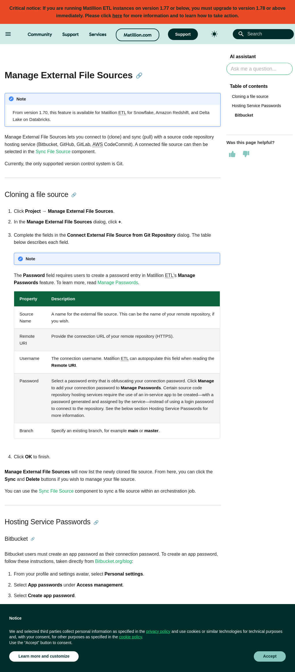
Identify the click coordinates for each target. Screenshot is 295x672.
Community (40, 34)
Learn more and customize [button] (43, 656)
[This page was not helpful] (246, 154)
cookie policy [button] (130, 637)
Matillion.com (138, 35)
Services (97, 34)
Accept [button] (270, 656)
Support (70, 34)
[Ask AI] (259, 69)
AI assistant (243, 56)
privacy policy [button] (158, 631)
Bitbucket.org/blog (113, 561)
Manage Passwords (118, 282)
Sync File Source (53, 151)
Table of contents (249, 86)
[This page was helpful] (232, 154)
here (117, 15)
